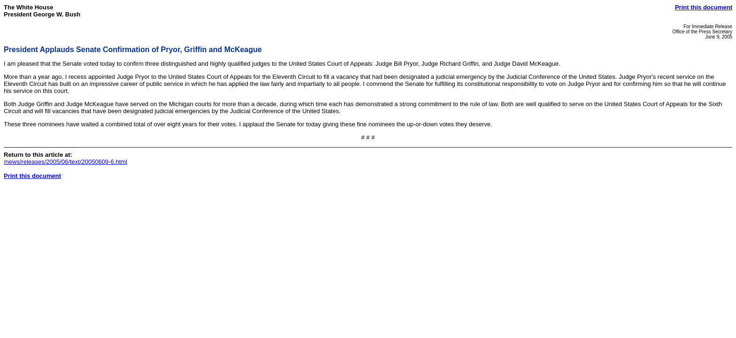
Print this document (703, 7)
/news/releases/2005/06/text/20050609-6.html (65, 161)
